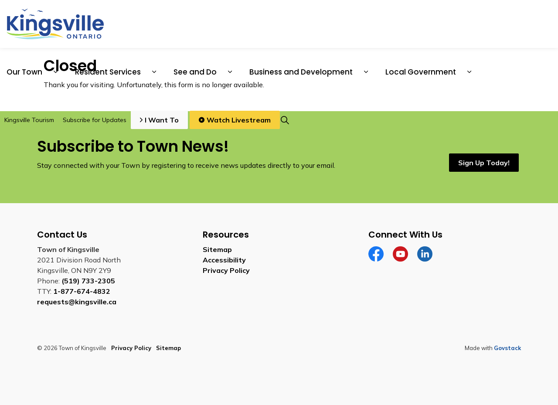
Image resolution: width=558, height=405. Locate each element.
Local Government (420, 72)
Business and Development (301, 72)
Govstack (507, 347)
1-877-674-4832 (81, 291)
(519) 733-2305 (88, 280)
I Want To (159, 120)
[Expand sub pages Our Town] (55, 72)
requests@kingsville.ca (76, 301)
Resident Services (108, 72)
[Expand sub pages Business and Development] (366, 72)
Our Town (24, 72)
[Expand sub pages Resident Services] (154, 72)
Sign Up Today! (483, 162)
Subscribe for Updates (94, 120)
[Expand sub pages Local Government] (469, 72)
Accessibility (224, 259)
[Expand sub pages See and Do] (230, 72)
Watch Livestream (234, 120)
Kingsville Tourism (29, 120)
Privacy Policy (226, 270)
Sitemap (217, 249)
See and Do (195, 72)
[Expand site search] (284, 120)
